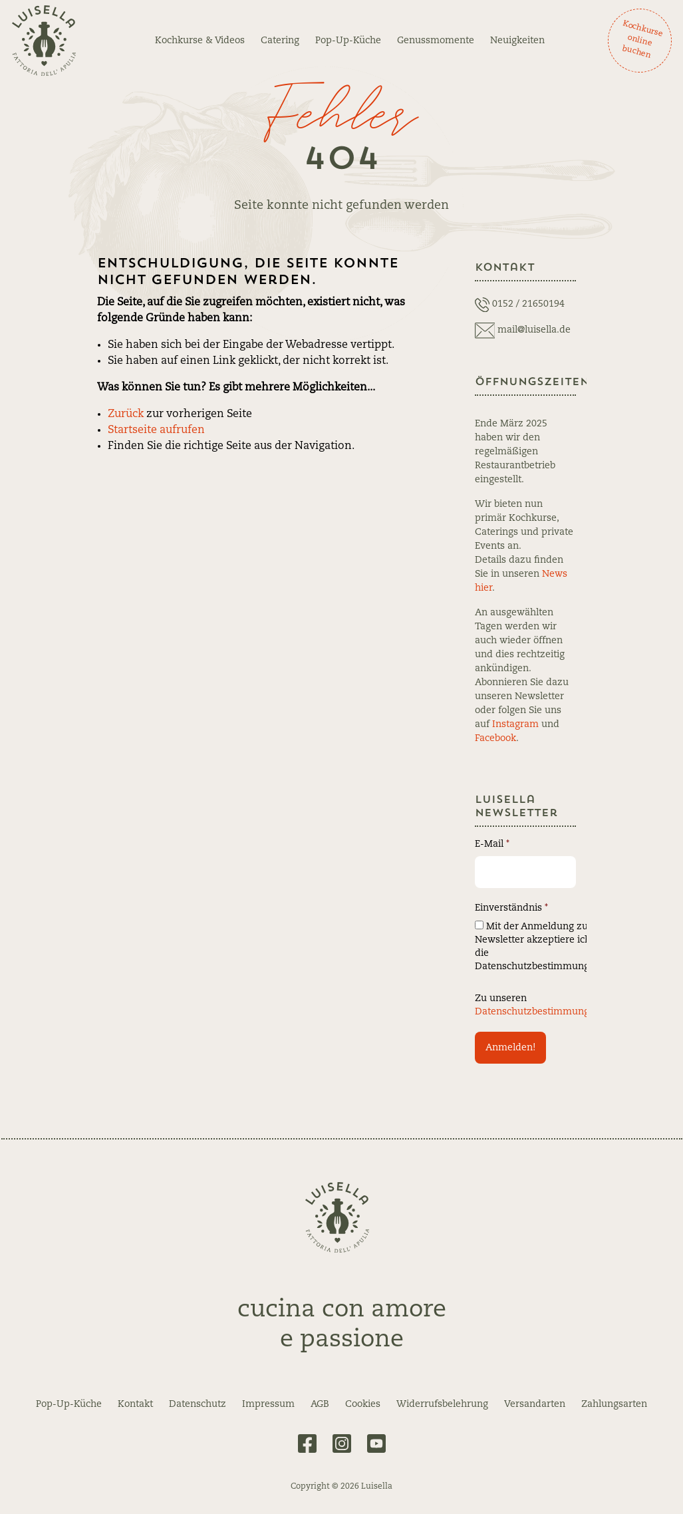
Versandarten (534, 1404)
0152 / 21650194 (528, 304)
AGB (320, 1404)
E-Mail (492, 844)
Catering (280, 40)
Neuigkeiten (517, 40)
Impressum (268, 1404)
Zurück (126, 414)
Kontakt (135, 1404)
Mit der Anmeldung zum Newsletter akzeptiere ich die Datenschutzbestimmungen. (539, 946)
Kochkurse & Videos (200, 40)
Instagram (515, 724)
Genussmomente (435, 40)
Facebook (495, 738)
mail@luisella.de (534, 330)
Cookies (362, 1404)
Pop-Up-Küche (348, 40)
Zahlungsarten (614, 1404)
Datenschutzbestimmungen (538, 1011)
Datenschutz (197, 1404)
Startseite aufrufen (156, 430)
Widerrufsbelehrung (442, 1404)
